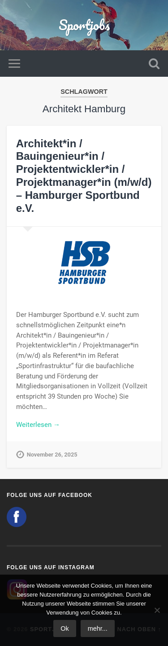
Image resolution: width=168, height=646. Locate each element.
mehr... (98, 628)
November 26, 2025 (52, 454)
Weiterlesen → (38, 425)
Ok (64, 628)
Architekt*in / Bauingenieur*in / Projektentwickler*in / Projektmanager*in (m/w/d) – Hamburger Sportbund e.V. (84, 175)
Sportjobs (84, 25)
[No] (156, 610)
